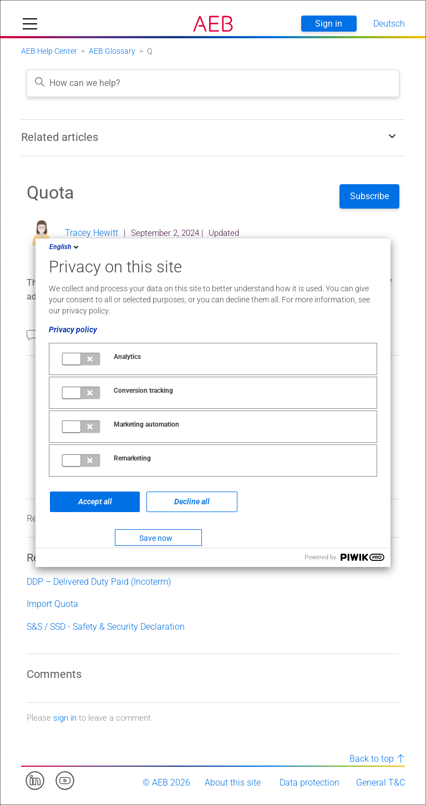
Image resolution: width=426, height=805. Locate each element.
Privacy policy (73, 329)
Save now (156, 538)
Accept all (95, 501)
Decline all (192, 501)
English (64, 246)
